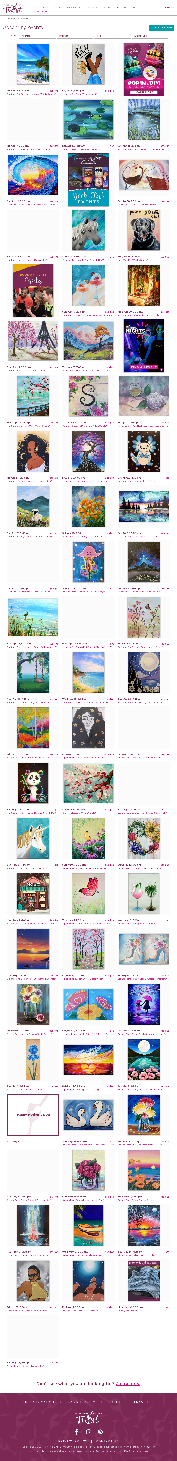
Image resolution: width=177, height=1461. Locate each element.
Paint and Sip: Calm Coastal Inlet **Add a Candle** (86, 702)
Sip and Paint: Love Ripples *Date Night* (81, 1089)
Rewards (169, 8)
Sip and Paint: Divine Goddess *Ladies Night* (84, 758)
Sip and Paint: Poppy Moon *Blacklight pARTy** (140, 1089)
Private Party (81, 1402)
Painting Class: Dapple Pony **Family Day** (83, 260)
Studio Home (41, 7)
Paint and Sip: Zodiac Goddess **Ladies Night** (30, 481)
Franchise (130, 7)
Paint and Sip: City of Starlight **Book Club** (139, 592)
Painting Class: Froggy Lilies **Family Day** (82, 149)
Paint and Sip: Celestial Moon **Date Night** (139, 536)
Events (59, 7)
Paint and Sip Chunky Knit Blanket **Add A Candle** (87, 647)
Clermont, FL (39, 11)
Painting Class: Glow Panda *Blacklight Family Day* (31, 813)
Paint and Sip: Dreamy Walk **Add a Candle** (28, 426)
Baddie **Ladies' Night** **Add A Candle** (27, 1311)
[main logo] (14, 3)
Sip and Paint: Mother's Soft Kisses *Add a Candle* (86, 923)
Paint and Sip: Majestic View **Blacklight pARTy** (30, 149)
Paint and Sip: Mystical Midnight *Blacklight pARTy (86, 481)
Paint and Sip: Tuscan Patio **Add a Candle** (139, 315)
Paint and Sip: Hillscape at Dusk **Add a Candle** (85, 370)
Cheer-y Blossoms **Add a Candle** (79, 813)
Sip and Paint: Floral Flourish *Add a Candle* (139, 758)
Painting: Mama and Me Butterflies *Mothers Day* (86, 1034)
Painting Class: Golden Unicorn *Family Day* (28, 868)
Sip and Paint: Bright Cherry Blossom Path (82, 979)
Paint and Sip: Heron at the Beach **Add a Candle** (32, 647)
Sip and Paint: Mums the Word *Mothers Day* (140, 1145)
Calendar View (162, 27)
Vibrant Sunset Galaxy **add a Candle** (137, 1255)
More (112, 7)
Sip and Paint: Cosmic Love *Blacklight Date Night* (142, 813)
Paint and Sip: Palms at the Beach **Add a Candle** (31, 94)
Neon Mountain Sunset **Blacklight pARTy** (28, 1366)
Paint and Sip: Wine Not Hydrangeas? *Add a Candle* (143, 426)
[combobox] (37, 36)
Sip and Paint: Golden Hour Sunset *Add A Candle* (31, 979)
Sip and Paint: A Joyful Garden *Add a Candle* (84, 868)
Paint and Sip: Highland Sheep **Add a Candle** (30, 536)
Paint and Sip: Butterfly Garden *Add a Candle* (140, 647)
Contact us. (128, 1384)
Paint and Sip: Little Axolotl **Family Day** (138, 481)
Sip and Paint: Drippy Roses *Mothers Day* (83, 1200)
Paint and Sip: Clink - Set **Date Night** (137, 205)
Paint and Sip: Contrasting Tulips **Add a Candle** (86, 536)
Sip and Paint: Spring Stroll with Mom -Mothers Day (142, 1034)
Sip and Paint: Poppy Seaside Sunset (136, 1200)
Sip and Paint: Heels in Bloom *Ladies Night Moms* (142, 979)
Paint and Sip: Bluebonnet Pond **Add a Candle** (142, 149)
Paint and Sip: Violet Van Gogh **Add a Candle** (141, 702)
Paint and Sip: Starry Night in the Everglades (28, 592)
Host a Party (76, 7)
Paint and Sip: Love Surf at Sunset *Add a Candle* (31, 205)
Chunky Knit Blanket (127, 1311)
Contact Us (107, 1441)
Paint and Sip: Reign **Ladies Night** (79, 94)
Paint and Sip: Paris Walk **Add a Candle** (27, 370)
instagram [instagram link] (88, 1432)
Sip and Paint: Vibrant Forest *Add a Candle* (28, 758)
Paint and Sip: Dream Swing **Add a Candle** (29, 702)
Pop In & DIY (96, 7)
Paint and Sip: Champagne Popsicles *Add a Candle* (87, 315)
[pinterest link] (100, 1432)
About (115, 1402)
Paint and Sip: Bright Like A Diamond (80, 1311)
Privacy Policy (72, 1441)
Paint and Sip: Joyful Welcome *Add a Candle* (84, 426)
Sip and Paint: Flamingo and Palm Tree (137, 923)
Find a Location (38, 1402)
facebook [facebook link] (77, 1432)
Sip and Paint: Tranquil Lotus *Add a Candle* (28, 1255)
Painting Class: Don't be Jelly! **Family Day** (83, 592)
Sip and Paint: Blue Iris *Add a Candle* (25, 1089)
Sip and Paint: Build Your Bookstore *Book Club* (30, 923)
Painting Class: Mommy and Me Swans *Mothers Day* (88, 1145)
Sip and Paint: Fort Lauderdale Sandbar (81, 1255)
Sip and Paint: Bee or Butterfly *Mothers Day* (29, 1200)
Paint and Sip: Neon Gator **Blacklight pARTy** (29, 260)
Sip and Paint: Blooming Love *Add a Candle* (140, 868)
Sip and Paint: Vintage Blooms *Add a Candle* (29, 1034)
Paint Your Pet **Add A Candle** (133, 260)
